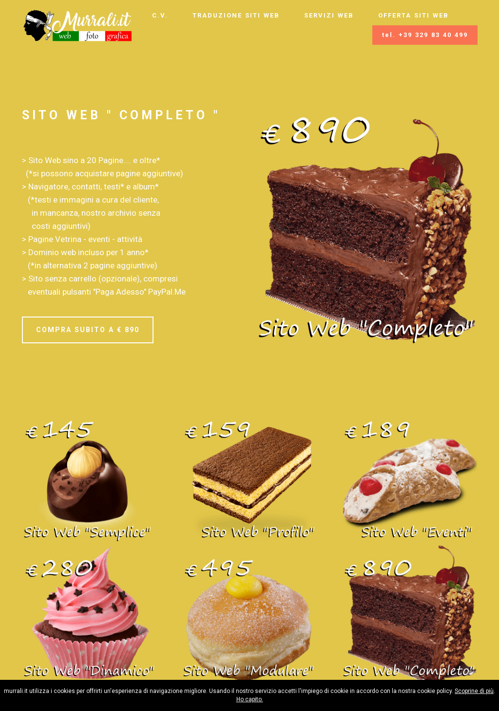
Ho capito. (249, 699)
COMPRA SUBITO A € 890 (87, 330)
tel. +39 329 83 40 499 (425, 34)
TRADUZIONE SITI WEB (236, 15)
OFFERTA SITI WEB (413, 15)
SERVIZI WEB (329, 15)
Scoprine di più (474, 691)
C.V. (160, 15)
